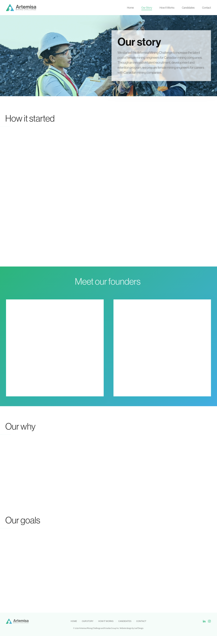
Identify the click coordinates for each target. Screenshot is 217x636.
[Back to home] (21, 7)
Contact (206, 7)
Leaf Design (138, 628)
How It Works (167, 7)
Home (130, 7)
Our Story (146, 7)
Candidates (188, 7)
